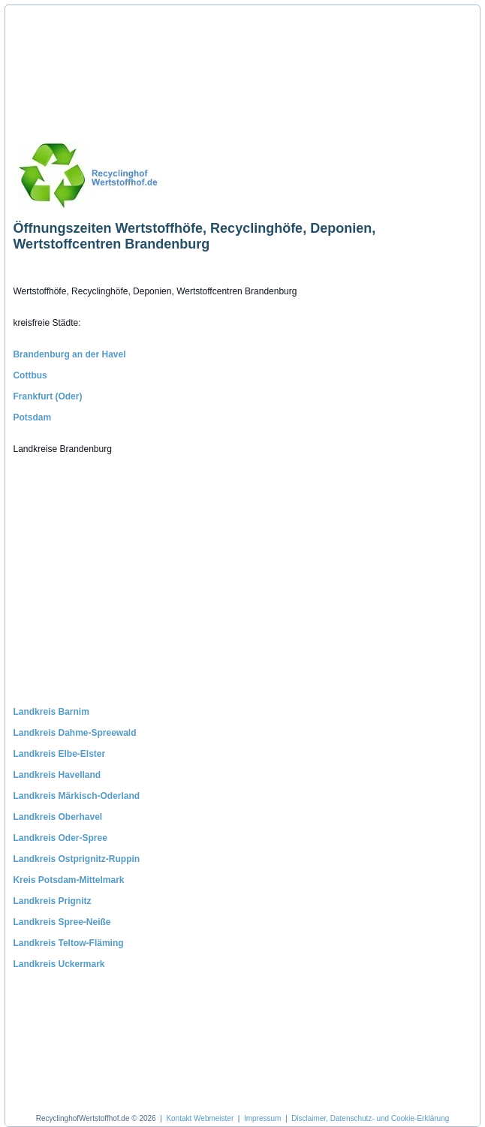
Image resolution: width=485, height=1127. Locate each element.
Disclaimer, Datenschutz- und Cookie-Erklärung (370, 1118)
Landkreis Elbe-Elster (59, 754)
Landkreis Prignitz (52, 901)
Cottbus (30, 375)
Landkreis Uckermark (58, 964)
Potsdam (32, 417)
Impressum (262, 1118)
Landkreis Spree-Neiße (61, 922)
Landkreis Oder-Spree (60, 838)
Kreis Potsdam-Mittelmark (68, 880)
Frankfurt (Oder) (47, 396)
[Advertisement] (83, 67)
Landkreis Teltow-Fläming (68, 943)
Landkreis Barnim (51, 712)
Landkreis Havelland (57, 775)
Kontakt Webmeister (199, 1118)
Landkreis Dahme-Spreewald (74, 733)
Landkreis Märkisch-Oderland (76, 796)
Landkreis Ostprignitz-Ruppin (76, 859)
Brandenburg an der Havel (69, 354)
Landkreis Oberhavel (57, 817)
